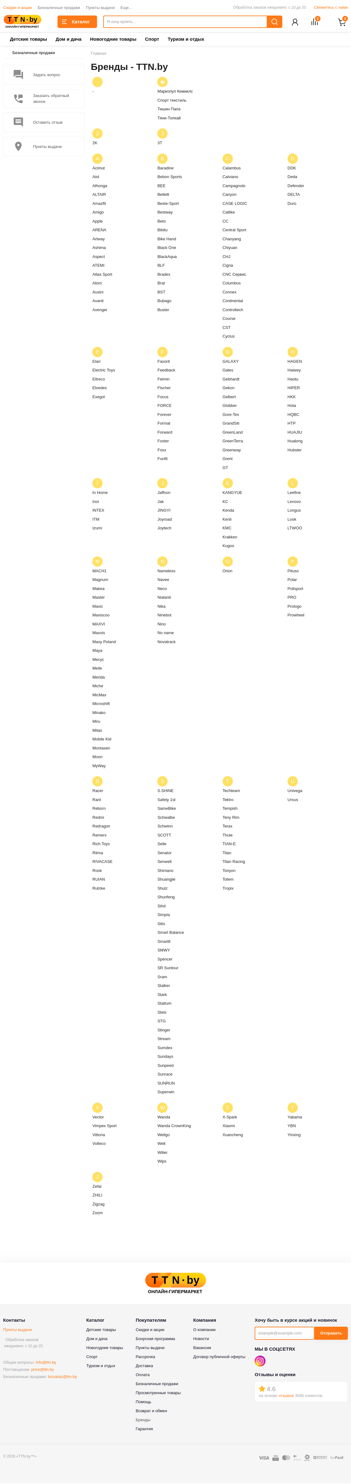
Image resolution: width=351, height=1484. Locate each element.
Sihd (161, 906)
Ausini (97, 292)
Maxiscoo (100, 615)
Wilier (162, 1153)
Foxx (161, 450)
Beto (161, 221)
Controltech (233, 310)
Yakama (295, 1117)
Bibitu (162, 230)
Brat (161, 283)
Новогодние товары (113, 39)
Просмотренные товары (158, 1393)
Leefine (294, 493)
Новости (201, 1339)
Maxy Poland (104, 642)
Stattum (164, 1004)
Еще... (126, 7)
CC (226, 221)
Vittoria (98, 1135)
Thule (228, 835)
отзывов (286, 1396)
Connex (230, 292)
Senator (164, 853)
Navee (163, 580)
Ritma (97, 853)
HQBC (293, 415)
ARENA (99, 230)
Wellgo (163, 1135)
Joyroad (164, 520)
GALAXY (231, 362)
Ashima (99, 248)
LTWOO (295, 528)
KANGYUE (232, 493)
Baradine (165, 168)
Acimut (98, 168)
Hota (292, 406)
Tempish (230, 809)
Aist (95, 177)
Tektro (228, 800)
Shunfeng (166, 897)
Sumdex (164, 1048)
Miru (96, 722)
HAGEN (295, 362)
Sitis (161, 924)
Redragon (101, 826)
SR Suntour (167, 968)
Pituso (293, 571)
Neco (162, 589)
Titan (227, 853)
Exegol (98, 397)
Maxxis (98, 633)
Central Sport (235, 230)
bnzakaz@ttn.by (62, 1377)
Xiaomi (229, 1126)
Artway (98, 239)
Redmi (98, 818)
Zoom (97, 1213)
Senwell (164, 862)
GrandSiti (231, 424)
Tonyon (229, 871)
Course (229, 319)
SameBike (166, 809)
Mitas (97, 731)
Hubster (295, 450)
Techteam (231, 791)
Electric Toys (103, 370)
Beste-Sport (168, 204)
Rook (97, 871)
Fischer (164, 388)
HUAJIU (295, 433)
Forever (164, 415)
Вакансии (202, 1348)
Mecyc (98, 660)
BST (161, 292)
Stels (161, 1013)
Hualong (295, 441)
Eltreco (98, 379)
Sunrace (164, 1074)
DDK (292, 168)
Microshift (101, 704)
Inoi (95, 502)
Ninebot (164, 615)
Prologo (295, 607)
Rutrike (98, 889)
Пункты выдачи (100, 7)
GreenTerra (233, 441)
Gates (228, 370)
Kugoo (228, 546)
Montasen (101, 748)
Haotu (293, 379)
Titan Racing (234, 862)
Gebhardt (231, 379)
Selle (161, 844)
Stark (162, 995)
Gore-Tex (231, 415)
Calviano (230, 177)
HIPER (294, 388)
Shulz (162, 889)
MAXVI (98, 624)
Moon (97, 757)
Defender (296, 186)
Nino (161, 624)
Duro (292, 204)
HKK (292, 397)
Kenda (228, 511)
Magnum (100, 580)
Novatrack (166, 642)
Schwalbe (166, 818)
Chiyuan (230, 248)
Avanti (98, 301)
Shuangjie (166, 880)
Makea (98, 589)
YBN (292, 1126)
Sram (162, 977)
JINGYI (163, 511)
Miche (97, 686)
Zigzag (98, 1204)
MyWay (99, 766)
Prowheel (296, 615)
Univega (295, 791)
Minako (98, 713)
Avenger (99, 310)
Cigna (228, 266)
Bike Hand (166, 239)
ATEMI (98, 266)
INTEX (98, 511)
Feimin (163, 379)
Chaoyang (232, 239)
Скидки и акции (17, 7)
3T (159, 143)
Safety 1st (166, 800)
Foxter (163, 441)
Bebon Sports (169, 177)
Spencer (164, 959)
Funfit (162, 459)
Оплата (143, 1375)
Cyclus (229, 336)
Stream (163, 1039)
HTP (292, 424)
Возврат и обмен (151, 1411)
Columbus (232, 283)
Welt (161, 1144)
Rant (96, 800)
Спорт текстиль (171, 101)
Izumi (97, 528)
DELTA (294, 195)
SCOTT (164, 835)
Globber (230, 406)
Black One (166, 248)
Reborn (99, 809)
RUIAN (98, 880)
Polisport (295, 589)
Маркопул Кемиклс (175, 92)
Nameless (166, 571)
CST (227, 328)
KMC (227, 528)
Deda (292, 177)
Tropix (228, 889)
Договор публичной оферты (219, 1357)
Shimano (165, 871)
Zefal (96, 1187)
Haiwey (294, 370)
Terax (228, 826)
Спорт (152, 39)
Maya (97, 651)
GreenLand (233, 433)
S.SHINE (165, 791)
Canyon (230, 195)
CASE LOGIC (235, 204)
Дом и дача (68, 39)
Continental (233, 301)
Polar (292, 580)
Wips (161, 1161)
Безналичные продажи (59, 7)
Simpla (163, 915)
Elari (96, 362)
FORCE (164, 406)
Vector (98, 1117)
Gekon (228, 388)
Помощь (143, 1402)
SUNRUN (166, 1083)
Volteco (99, 1144)
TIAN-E (229, 844)
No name (165, 633)
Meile (97, 668)
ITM (95, 520)
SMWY (163, 950)
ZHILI (97, 1195)
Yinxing (294, 1135)
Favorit (163, 362)
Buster (163, 310)
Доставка (144, 1366)
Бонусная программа (155, 1339)
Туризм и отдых (186, 39)
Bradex (163, 275)
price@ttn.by (42, 1370)
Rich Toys (101, 844)
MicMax (99, 695)
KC (225, 502)
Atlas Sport (102, 275)
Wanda (163, 1117)
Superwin (165, 1092)
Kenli (227, 520)
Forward (164, 433)
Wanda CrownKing (174, 1126)
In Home (100, 493)
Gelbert (229, 397)
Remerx (99, 835)
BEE (161, 186)
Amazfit (99, 204)
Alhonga (99, 186)
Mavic (97, 607)
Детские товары (28, 39)
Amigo (98, 212)
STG (161, 1021)
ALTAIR (99, 195)
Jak (160, 502)
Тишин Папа (168, 109)
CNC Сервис (234, 275)
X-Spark (230, 1117)
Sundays (165, 1057)
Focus (162, 397)
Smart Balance (170, 933)
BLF (161, 266)
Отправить (331, 1333)
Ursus (293, 800)
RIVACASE (102, 862)
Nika (161, 607)
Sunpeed (165, 1066)
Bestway (165, 212)
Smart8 (163, 942)
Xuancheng (233, 1135)
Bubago (164, 301)
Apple (97, 221)
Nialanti (164, 598)
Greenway (232, 450)
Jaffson (163, 493)
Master (98, 598)
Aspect (98, 257)
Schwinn (165, 826)
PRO (292, 598)
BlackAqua (167, 257)
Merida (98, 677)
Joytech (164, 528)
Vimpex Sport (104, 1126)
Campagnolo (234, 186)
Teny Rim (231, 818)
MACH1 (99, 571)
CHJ (226, 257)
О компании (204, 1330)
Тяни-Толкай (169, 118)
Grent (228, 459)
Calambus (232, 168)
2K (94, 143)
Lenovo (294, 502)
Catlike (229, 212)
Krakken (230, 537)
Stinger (163, 1030)
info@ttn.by (46, 1363)
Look (292, 520)
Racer (97, 791)
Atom (97, 283)
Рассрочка (145, 1357)
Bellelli (163, 195)
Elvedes (99, 388)
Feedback (166, 370)
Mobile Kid (101, 739)
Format (163, 424)
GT (225, 468)
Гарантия (144, 1429)
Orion (228, 571)
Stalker (163, 986)
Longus (294, 511)
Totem (228, 880)
